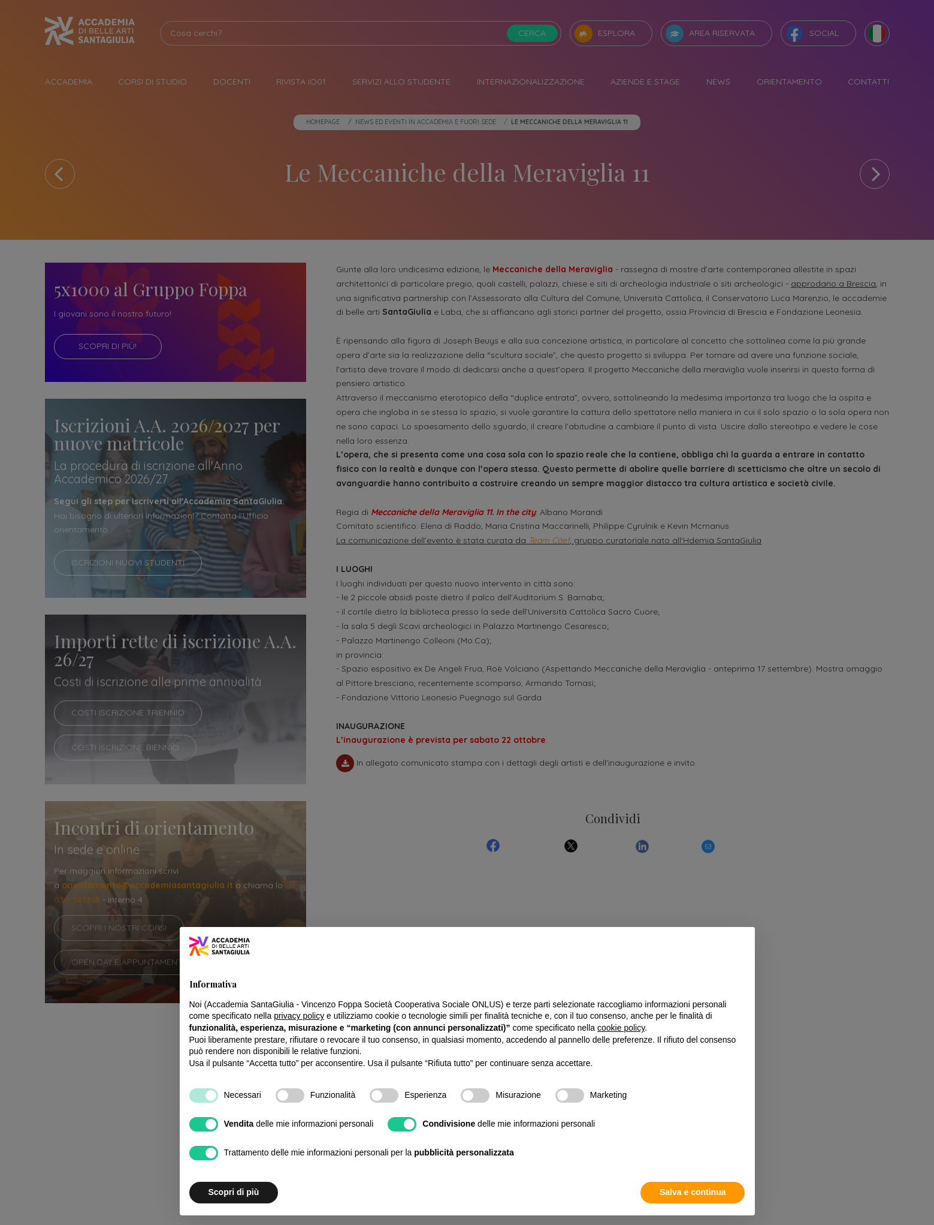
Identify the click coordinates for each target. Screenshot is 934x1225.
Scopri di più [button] (233, 1192)
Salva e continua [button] (693, 1192)
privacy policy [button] (299, 1016)
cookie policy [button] (621, 1028)
